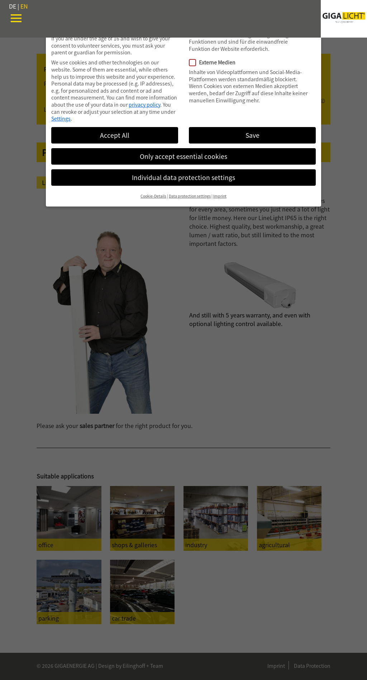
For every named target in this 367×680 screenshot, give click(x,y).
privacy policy (144, 104)
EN (24, 6)
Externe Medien (215, 62)
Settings (61, 118)
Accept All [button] (114, 135)
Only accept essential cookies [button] (183, 156)
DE (12, 6)
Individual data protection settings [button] (183, 177)
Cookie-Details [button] (153, 196)
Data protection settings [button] (190, 196)
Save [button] (252, 135)
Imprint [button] (220, 196)
